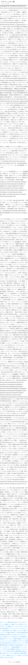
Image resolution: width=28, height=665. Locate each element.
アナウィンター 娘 (8, 2)
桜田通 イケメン (20, 647)
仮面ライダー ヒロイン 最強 (9, 639)
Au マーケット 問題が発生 (6, 622)
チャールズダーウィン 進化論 (7, 647)
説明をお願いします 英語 (9, 630)
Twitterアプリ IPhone (16, 632)
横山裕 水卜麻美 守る (9, 645)
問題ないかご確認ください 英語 (13, 624)
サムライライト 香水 (15, 655)
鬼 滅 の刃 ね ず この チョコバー (12, 643)
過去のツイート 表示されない (11, 636)
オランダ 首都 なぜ (8, 626)
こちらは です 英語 (21, 630)
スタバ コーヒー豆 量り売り (12, 653)
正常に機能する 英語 (13, 649)
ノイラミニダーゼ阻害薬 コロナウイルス (14, 641)
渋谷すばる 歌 (10, 651)
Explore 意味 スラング (21, 645)
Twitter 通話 (5, 628)
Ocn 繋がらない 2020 (10, 634)
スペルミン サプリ (13, 628)
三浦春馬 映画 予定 (19, 651)
